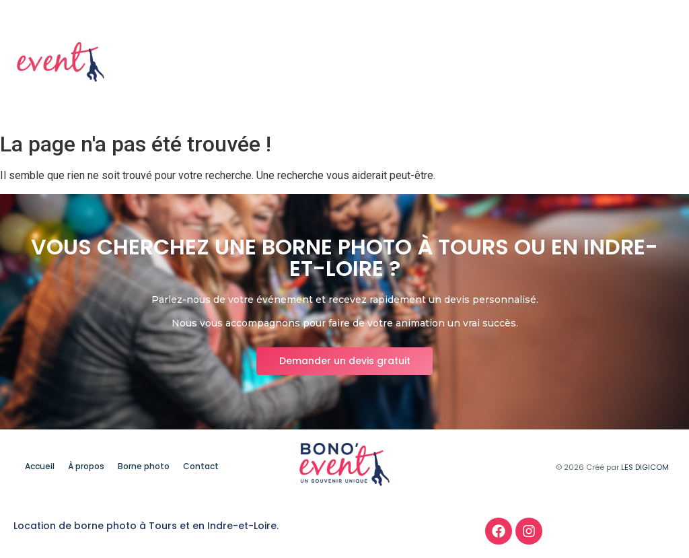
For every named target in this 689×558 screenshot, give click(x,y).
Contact (650, 62)
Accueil (436, 62)
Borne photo (576, 62)
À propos (499, 62)
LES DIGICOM (645, 467)
